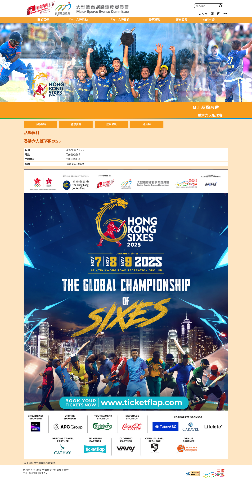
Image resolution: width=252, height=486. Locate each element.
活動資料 (41, 124)
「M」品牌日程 (120, 19)
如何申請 (209, 19)
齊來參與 (181, 19)
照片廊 (147, 124)
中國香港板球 (73, 159)
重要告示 (43, 473)
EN (225, 13)
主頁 (25, 473)
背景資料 (76, 124)
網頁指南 (33, 473)
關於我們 (43, 19)
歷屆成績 (111, 124)
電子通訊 (154, 19)
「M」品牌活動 (78, 19)
